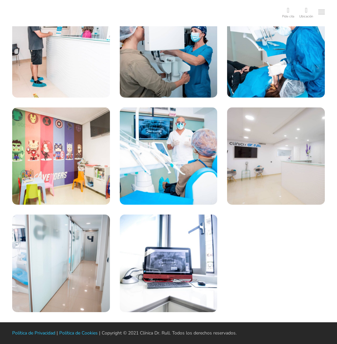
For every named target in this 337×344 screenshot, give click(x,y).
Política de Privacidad (32, 333)
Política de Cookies (74, 333)
